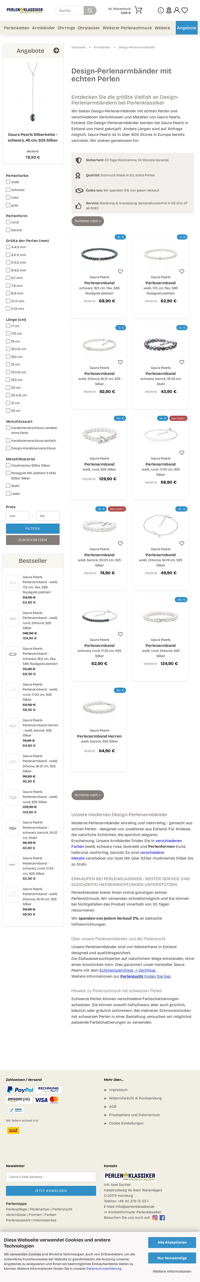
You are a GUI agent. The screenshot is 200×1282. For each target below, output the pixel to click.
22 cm (13, 410)
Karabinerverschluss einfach (31, 440)
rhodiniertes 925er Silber (28, 465)
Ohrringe (66, 27)
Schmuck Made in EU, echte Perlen (120, 175)
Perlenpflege (16, 1209)
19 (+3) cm (16, 372)
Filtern (33, 528)
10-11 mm (15, 301)
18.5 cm (14, 357)
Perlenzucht (62, 1209)
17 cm (13, 326)
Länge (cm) (16, 319)
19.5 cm (14, 380)
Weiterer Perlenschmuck (127, 27)
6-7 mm (14, 278)
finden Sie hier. (145, 976)
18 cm (13, 341)
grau (12, 205)
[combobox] (87, 221)
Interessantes (44, 1220)
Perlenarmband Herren (99, 736)
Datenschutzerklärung (104, 1269)
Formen (35, 1215)
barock (14, 230)
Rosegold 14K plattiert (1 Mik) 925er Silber (31, 475)
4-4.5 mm (16, 247)
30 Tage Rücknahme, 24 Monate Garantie (127, 160)
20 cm (13, 387)
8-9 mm (14, 293)
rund (12, 222)
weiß (12, 182)
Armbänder (43, 27)
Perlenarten (39, 1209)
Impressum (118, 1090)
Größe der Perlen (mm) (27, 241)
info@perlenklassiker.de (135, 1206)
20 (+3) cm (16, 395)
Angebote (186, 27)
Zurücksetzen (32, 540)
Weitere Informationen (172, 1271)
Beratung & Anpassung (111, 203)
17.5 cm (14, 333)
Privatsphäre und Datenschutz (134, 1115)
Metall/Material (20, 459)
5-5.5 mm (16, 262)
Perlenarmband (99, 285)
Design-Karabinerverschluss (31, 448)
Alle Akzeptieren (172, 1242)
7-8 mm (14, 285)
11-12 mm (15, 308)
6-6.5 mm (16, 270)
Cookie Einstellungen (126, 1123)
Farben (50, 1215)
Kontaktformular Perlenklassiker (134, 1212)
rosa (12, 197)
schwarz (15, 190)
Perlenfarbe (17, 175)
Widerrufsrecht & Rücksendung (135, 1098)
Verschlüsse (16, 1215)
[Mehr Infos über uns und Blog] (161, 10)
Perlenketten (16, 27)
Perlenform (17, 216)
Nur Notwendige (172, 1258)
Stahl (12, 486)
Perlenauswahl (18, 1220)
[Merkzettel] (185, 10)
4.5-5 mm (16, 255)
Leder (13, 493)
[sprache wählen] (169, 10)
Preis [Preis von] (11, 507)
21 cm (13, 403)
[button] (177, 10)
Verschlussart (19, 421)
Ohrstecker (89, 27)
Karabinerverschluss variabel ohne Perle (31, 430)
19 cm (13, 364)
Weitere (162, 27)
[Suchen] (90, 10)
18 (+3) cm (16, 349)
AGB (112, 1106)
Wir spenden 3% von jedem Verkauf (122, 190)
